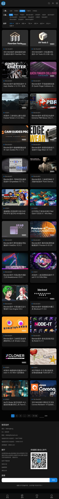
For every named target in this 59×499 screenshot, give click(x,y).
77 (29, 420)
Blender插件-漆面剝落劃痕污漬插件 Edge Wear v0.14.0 (43, 150)
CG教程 (16, 11)
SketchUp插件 (29, 19)
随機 (12, 26)
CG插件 (22, 11)
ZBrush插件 (13, 19)
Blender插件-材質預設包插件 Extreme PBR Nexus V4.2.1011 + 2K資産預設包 (43, 117)
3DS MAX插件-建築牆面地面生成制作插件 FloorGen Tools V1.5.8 (15, 53)
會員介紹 (4, 469)
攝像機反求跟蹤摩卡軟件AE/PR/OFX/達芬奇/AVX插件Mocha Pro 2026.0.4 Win (15, 214)
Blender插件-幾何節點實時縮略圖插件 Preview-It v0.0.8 (43, 246)
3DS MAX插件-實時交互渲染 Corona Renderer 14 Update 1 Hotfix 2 (43, 408)
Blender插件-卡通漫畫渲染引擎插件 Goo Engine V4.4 (14, 311)
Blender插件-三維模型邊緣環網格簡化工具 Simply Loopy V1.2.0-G (14, 343)
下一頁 (35, 420)
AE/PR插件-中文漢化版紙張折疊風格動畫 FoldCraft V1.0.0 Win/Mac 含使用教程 (42, 375)
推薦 (24, 23)
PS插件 (22, 15)
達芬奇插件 (51, 15)
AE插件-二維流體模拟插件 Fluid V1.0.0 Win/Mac (43, 279)
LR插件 (38, 17)
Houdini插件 (22, 17)
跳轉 (46, 420)
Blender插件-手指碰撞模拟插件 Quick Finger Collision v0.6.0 (43, 85)
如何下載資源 (6, 465)
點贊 (42, 23)
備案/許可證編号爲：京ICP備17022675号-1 (29, 490)
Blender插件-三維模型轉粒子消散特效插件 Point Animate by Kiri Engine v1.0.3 (42, 182)
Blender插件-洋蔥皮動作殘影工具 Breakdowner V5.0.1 (14, 279)
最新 (12, 23)
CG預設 (35, 11)
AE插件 (7, 113)
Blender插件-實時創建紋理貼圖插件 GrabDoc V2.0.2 (14, 246)
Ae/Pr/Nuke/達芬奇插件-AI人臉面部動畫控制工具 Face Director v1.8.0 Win (15, 408)
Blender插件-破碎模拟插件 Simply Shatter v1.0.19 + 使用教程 (15, 85)
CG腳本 (28, 11)
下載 (30, 23)
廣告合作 (4, 475)
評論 (48, 23)
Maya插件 (31, 17)
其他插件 (21, 19)
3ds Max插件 (13, 17)
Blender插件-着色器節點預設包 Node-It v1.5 (42, 343)
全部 (11, 11)
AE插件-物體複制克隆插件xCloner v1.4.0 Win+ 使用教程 (15, 375)
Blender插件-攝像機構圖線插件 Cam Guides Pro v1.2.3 (15, 150)
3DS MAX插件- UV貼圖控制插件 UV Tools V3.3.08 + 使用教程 (42, 53)
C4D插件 (37, 15)
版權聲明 (4, 472)
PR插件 (16, 15)
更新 (18, 23)
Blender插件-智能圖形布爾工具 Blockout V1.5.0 (42, 311)
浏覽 (36, 23)
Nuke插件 (44, 17)
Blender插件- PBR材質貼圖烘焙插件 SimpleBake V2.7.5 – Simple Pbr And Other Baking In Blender (15, 182)
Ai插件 (44, 15)
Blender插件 (29, 15)
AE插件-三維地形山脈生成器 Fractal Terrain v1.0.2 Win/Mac (15, 117)
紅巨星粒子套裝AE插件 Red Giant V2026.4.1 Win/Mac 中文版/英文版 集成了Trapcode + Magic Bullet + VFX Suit (43, 214)
